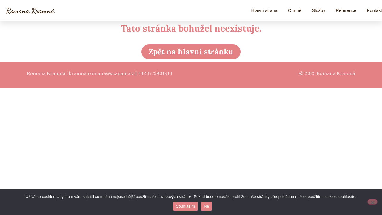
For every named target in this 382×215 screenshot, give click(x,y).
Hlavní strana (264, 10)
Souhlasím (185, 206)
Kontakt (374, 10)
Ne (206, 206)
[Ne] (372, 202)
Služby (318, 10)
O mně (294, 10)
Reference (346, 10)
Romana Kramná (30, 10)
